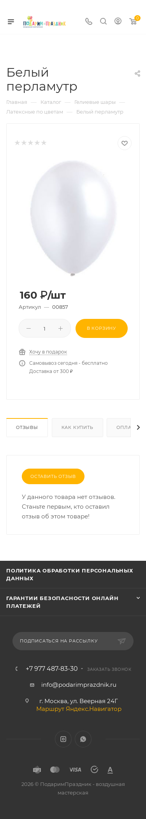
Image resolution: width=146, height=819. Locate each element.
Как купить (77, 427)
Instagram (63, 739)
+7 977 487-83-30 (52, 669)
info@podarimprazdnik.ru (78, 684)
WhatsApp (83, 739)
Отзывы (27, 427)
